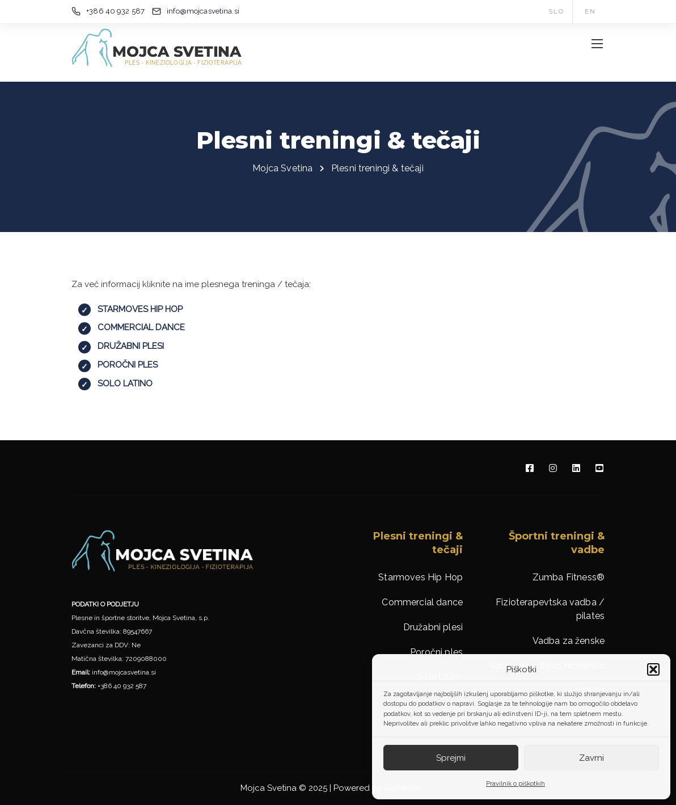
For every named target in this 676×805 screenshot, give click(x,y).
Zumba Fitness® (569, 577)
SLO (556, 11)
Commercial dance (422, 602)
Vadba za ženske (569, 640)
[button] (653, 669)
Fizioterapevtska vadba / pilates (550, 609)
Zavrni (591, 758)
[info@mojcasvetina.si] (206, 11)
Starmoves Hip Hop (420, 577)
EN (590, 11)
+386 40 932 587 (122, 686)
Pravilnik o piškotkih (515, 783)
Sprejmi (451, 758)
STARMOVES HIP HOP (140, 309)
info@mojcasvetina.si (124, 672)
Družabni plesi (433, 627)
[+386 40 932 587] (110, 11)
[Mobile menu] (597, 43)
